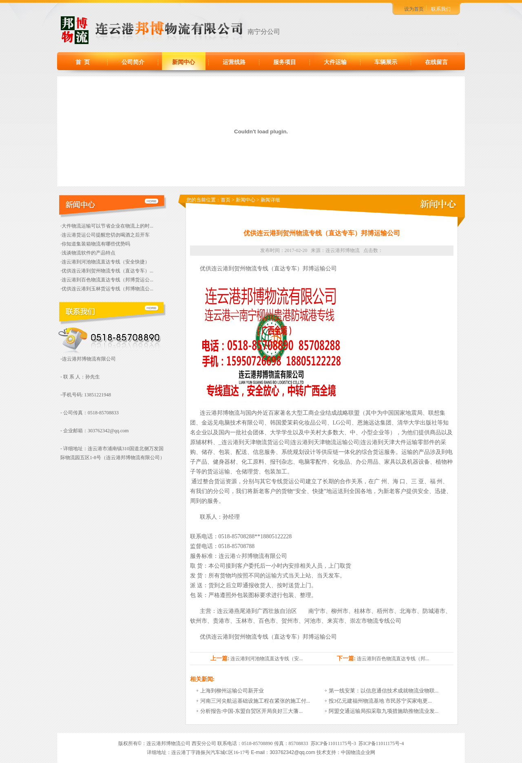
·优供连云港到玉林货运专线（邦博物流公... (106, 289)
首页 (225, 200)
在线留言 (436, 62)
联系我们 (441, 9)
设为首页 (414, 9)
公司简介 (133, 62)
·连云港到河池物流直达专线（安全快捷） (105, 262)
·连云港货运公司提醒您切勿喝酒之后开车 (105, 235)
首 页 (82, 62)
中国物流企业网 (358, 752)
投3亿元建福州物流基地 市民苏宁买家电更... (380, 701)
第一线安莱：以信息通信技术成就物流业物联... (384, 691)
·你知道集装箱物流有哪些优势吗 (95, 244)
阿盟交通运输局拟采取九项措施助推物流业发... (384, 711)
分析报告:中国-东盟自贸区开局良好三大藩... (251, 711)
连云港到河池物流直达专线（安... (266, 658)
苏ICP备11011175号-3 (333, 743)
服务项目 (284, 62)
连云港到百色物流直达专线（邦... (393, 658)
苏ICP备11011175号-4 (381, 743)
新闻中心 (183, 62)
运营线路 (234, 62)
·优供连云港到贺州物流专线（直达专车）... (106, 271)
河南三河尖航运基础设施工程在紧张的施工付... (255, 701)
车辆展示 (385, 62)
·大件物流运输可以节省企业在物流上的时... (106, 226)
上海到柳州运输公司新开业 (232, 691)
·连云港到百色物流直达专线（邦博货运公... (106, 280)
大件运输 (335, 62)
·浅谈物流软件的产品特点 (87, 253)
